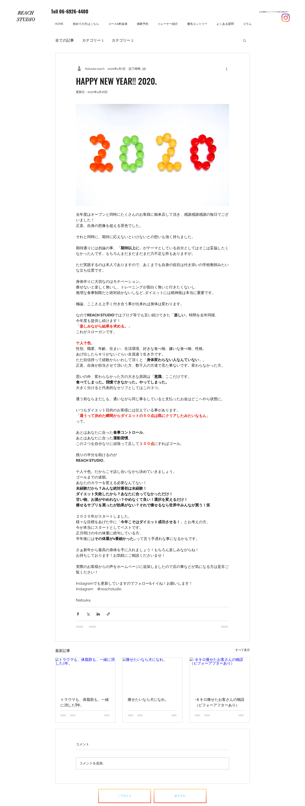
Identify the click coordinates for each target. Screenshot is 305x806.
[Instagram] (286, 18)
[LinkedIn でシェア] (98, 614)
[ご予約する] (124, 796)
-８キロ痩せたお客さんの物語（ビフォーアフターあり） (219, 701)
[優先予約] (180, 796)
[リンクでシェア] (108, 614)
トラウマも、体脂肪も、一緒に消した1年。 (84, 701)
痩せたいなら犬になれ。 (148, 699)
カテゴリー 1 (92, 40)
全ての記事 (64, 40)
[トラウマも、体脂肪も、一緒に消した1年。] (85, 674)
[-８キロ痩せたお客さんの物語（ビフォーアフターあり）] (220, 674)
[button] (244, 40)
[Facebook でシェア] (78, 614)
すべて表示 (242, 650)
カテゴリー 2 (122, 40)
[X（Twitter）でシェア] (88, 614)
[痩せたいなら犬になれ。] (153, 674)
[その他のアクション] (226, 68)
